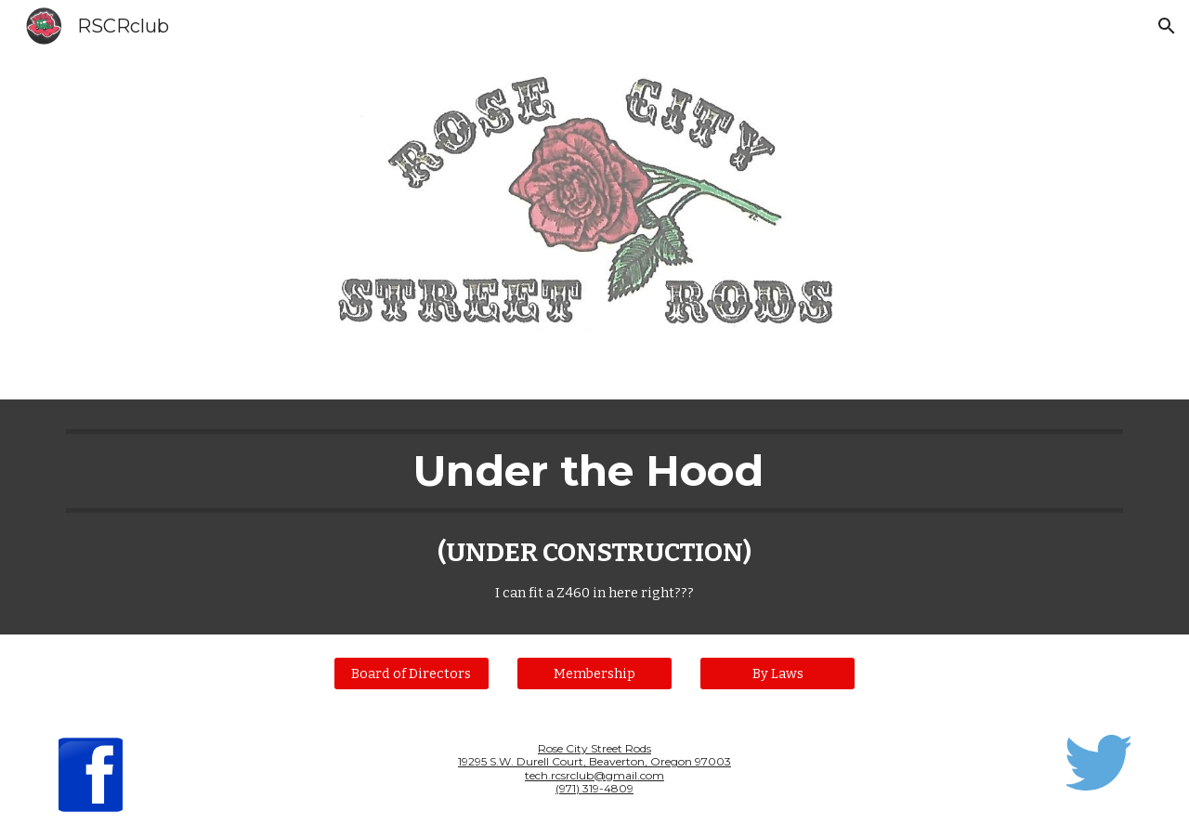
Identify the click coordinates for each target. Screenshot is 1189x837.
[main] (594, 517)
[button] (1166, 26)
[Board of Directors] (411, 673)
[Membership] (594, 673)
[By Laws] (777, 673)
